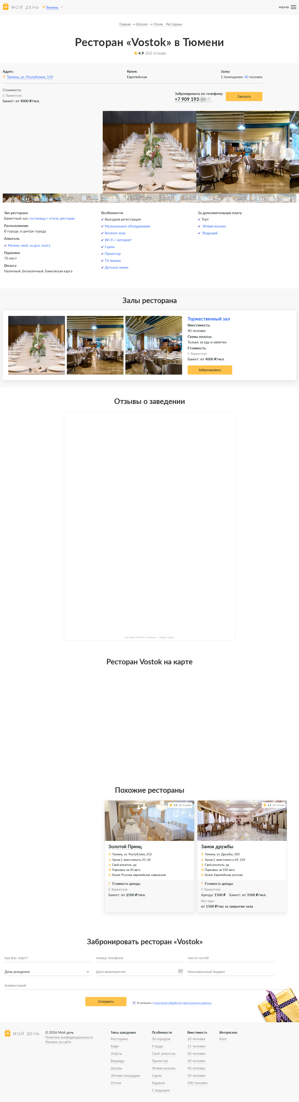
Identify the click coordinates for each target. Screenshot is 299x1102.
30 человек (196, 1061)
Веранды (118, 1061)
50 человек (196, 1075)
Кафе (115, 1046)
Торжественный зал (209, 318)
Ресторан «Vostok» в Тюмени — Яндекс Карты (149, 637)
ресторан (67, 218)
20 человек (196, 1053)
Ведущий (210, 233)
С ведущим (161, 1090)
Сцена (109, 247)
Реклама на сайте (58, 1042)
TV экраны (113, 260)
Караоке (158, 1083)
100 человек (197, 1083)
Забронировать (210, 370)
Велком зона (115, 233)
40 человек (196, 1068)
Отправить (106, 1001)
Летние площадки (125, 1075)
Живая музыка (214, 226)
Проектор (113, 253)
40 (246, 77)
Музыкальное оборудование (127, 226)
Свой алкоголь (163, 1053)
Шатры (116, 1068)
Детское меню (116, 267)
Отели (116, 1083)
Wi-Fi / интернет (118, 240)
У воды (157, 1046)
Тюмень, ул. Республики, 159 (30, 77)
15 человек (196, 1046)
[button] (289, 154)
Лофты (116, 1053)
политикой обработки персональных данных (182, 1003)
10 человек (196, 1039)
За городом (161, 1039)
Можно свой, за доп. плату (29, 245)
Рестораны (119, 1039)
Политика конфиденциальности (69, 1037)
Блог (223, 1039)
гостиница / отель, (44, 218)
